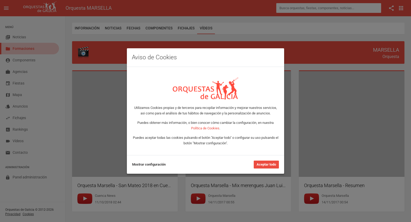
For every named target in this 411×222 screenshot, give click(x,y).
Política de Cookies (205, 128)
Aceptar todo (266, 164)
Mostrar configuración (149, 164)
